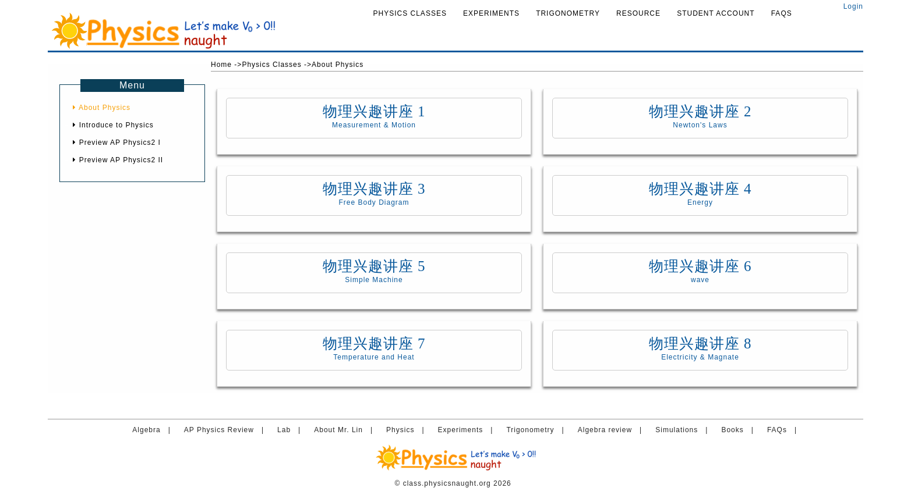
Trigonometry (568, 13)
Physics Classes (410, 13)
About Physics (101, 108)
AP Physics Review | (226, 430)
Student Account (715, 13)
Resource (638, 13)
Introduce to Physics (113, 125)
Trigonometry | (537, 430)
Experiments (491, 13)
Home (221, 64)
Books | (739, 430)
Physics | (407, 430)
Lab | (291, 430)
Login (850, 6)
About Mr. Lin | (346, 430)
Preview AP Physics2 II (118, 160)
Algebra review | (612, 430)
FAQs (781, 13)
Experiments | (468, 430)
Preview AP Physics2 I (117, 142)
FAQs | (784, 430)
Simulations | (684, 430)
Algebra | (153, 430)
